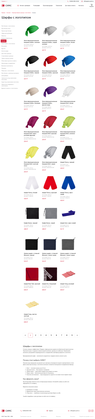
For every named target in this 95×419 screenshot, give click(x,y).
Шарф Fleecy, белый (30, 192)
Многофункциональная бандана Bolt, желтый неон (31, 164)
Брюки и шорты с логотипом (9, 88)
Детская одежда (6, 53)
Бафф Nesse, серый (48, 223)
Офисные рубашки (6, 33)
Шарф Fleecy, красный (49, 192)
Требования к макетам (25, 416)
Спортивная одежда (7, 56)
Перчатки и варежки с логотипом (7, 85)
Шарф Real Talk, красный (32, 284)
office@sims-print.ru (89, 1)
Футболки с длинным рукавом (10, 73)
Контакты (72, 416)
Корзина (92, 5)
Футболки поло (5, 28)
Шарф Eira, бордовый (49, 284)
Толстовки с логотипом (8, 43)
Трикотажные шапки (7, 58)
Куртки (3, 48)
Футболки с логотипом (8, 26)
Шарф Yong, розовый (67, 284)
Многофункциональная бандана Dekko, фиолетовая (49, 103)
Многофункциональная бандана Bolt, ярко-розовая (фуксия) (31, 133)
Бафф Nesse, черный (30, 223)
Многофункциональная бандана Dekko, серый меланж (49, 42)
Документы (43, 416)
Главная (3, 12)
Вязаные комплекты (7, 66)
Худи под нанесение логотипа (10, 82)
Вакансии (58, 416)
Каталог (9, 12)
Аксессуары (4, 51)
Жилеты (3, 35)
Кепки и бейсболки (6, 38)
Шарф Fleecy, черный (67, 162)
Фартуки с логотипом (7, 70)
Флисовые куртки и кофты (8, 61)
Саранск (4, 1)
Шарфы (3, 41)
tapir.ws (92, 416)
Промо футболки (6, 31)
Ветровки (4, 46)
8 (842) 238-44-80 (74, 1)
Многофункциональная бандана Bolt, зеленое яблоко (67, 133)
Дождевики (4, 75)
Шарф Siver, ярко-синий (68, 223)
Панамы (3, 68)
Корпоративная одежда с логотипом (21, 12)
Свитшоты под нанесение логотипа (8, 78)
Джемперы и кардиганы (8, 63)
